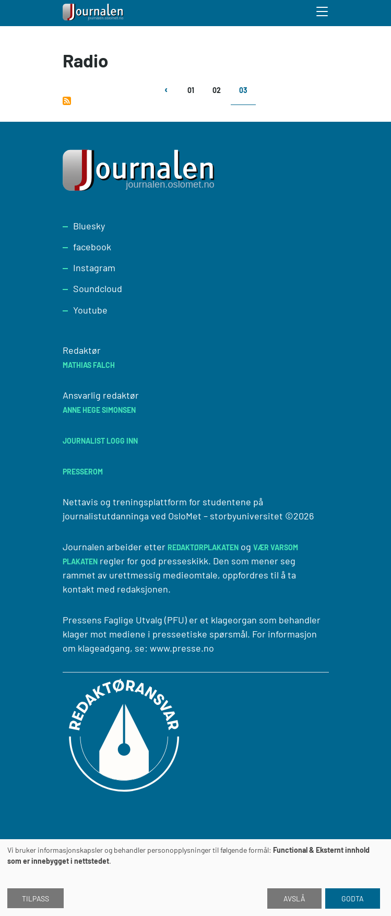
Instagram (94, 267)
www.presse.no (182, 648)
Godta (352, 898)
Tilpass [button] (35, 898)
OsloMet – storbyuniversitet (225, 515)
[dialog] (195, 877)
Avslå (294, 898)
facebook (92, 246)
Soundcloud (97, 288)
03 (243, 90)
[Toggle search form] (322, 13)
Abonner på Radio (67, 101)
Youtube (90, 310)
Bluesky (89, 225)
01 (190, 90)
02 (216, 90)
